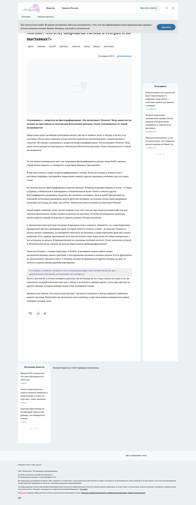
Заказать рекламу (46, 16)
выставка (109, 46)
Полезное (26, 16)
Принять (166, 27)
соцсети (76, 46)
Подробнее (84, 489)
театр (87, 46)
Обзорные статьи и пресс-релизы (30, 465)
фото (31, 46)
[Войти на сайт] (173, 7)
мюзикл (64, 46)
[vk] (30, 313)
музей (52, 46)
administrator (124, 56)
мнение (41, 46)
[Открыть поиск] (166, 7)
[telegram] (45, 313)
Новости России (70, 8)
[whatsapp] (38, 313)
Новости (50, 8)
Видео (97, 46)
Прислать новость (148, 8)
